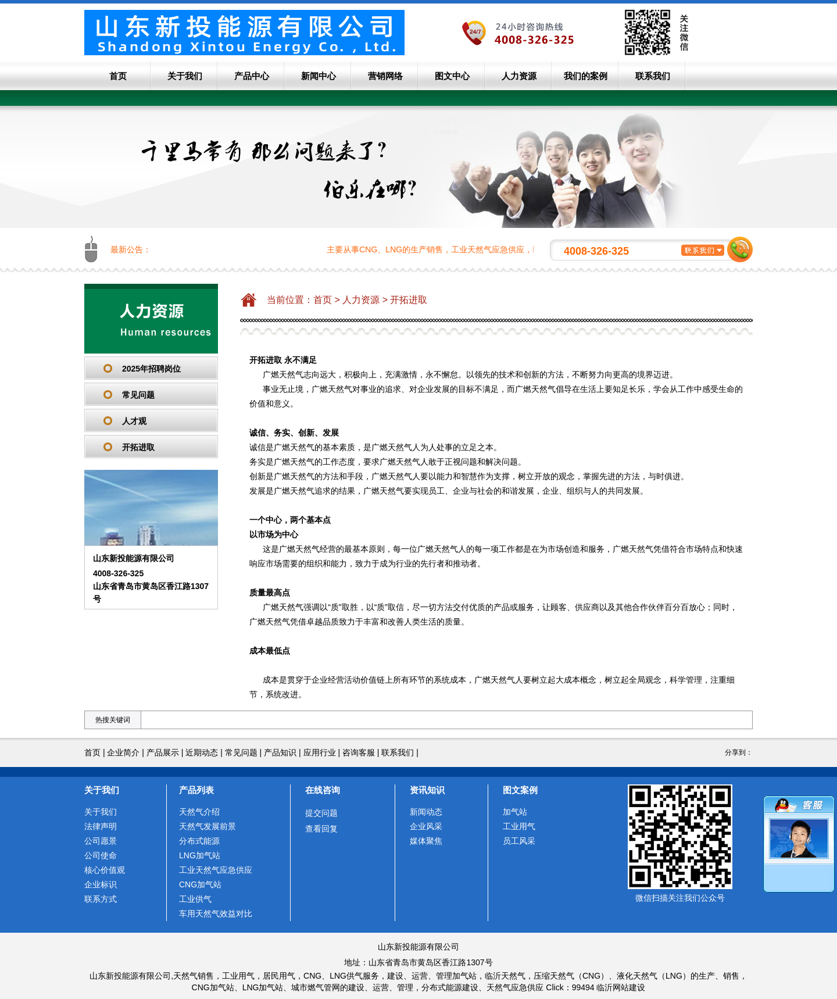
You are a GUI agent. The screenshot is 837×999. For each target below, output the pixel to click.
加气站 (515, 811)
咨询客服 (358, 752)
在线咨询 (322, 790)
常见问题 (138, 394)
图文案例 (520, 790)
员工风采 (519, 840)
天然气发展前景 (207, 826)
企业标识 (100, 884)
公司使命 (100, 855)
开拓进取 (138, 447)
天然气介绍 (199, 811)
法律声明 (100, 826)
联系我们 (652, 76)
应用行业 (319, 752)
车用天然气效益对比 (215, 913)
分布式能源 (199, 840)
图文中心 (452, 76)
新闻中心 (318, 76)
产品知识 (280, 752)
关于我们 (184, 76)
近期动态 (201, 752)
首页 (118, 76)
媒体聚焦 (426, 840)
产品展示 (162, 752)
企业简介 (123, 752)
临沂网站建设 (620, 987)
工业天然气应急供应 (215, 870)
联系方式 (100, 899)
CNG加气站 (200, 884)
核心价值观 (104, 870)
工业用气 (519, 826)
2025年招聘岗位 (151, 368)
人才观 (134, 421)
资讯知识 (427, 790)
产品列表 (196, 790)
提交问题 (321, 813)
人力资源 (519, 76)
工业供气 (195, 899)
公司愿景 (100, 840)
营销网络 (385, 76)
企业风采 (426, 826)
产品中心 (251, 76)
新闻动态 (426, 811)
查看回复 (321, 828)
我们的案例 (585, 76)
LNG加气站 (199, 855)
